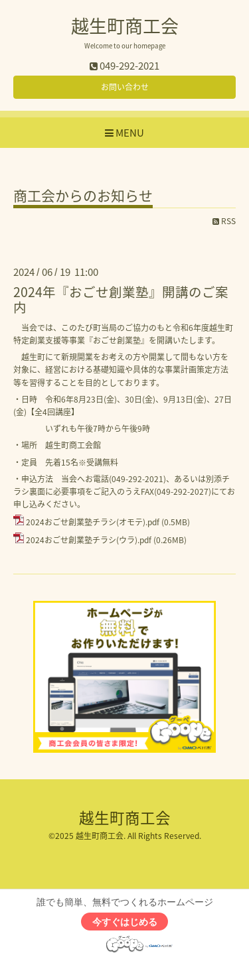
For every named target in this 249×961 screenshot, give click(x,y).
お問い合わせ (125, 87)
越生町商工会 (125, 26)
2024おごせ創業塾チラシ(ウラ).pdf (88, 540)
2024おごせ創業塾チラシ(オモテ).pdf (92, 522)
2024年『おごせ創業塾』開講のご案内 (120, 299)
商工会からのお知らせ (83, 197)
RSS (224, 221)
